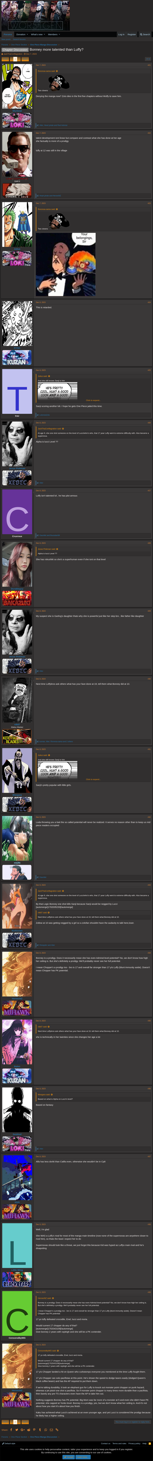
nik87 (18, 724)
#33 (148, 885)
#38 (148, 1224)
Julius (18, 249)
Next (25, 59)
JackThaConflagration (12, 54)
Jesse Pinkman (18, 468)
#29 (148, 611)
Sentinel (18, 1134)
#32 (148, 817)
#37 (148, 1156)
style (17, 1202)
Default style (8, 1443)
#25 (148, 370)
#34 (148, 953)
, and (54, 125)
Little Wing (18, 1270)
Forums (8, 34)
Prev (6, 59)
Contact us (105, 1443)
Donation (20, 34)
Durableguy (18, 588)
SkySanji (18, 110)
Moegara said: (45, 1094)
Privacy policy (134, 1443)
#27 (148, 491)
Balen (18, 1066)
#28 (148, 543)
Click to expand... (93, 400)
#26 (148, 423)
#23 (148, 203)
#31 (148, 749)
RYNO (18, 348)
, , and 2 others (57, 741)
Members (53, 34)
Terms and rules (119, 1443)
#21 (148, 65)
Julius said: (43, 376)
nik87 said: (43, 912)
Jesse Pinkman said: (47, 549)
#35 (148, 1021)
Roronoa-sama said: (47, 71)
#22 (148, 133)
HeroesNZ (18, 998)
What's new (37, 34)
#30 (148, 679)
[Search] (145, 34)
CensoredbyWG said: (48, 1351)
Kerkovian (18, 930)
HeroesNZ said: (45, 1298)
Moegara (18, 795)
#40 (148, 1345)
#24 (148, 302)
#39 (148, 1292)
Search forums (19, 39)
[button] (27, 34)
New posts (6, 39)
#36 (148, 1089)
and (51, 196)
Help (145, 1443)
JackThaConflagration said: (50, 429)
